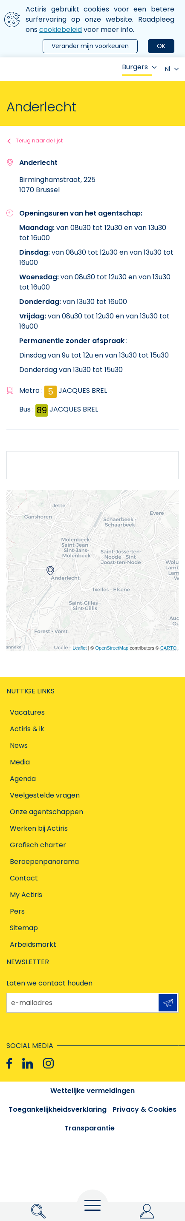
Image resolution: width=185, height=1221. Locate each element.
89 (42, 410)
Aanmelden (168, 1003)
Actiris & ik (27, 729)
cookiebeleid (60, 29)
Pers (17, 911)
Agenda (23, 779)
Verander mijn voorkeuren (90, 46)
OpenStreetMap (111, 647)
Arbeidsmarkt (33, 944)
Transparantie (89, 1128)
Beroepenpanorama (44, 861)
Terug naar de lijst (39, 140)
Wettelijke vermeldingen (92, 1091)
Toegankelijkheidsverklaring (58, 1109)
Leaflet (79, 647)
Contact (24, 878)
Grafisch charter (38, 845)
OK (161, 46)
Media (20, 762)
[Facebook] (9, 1063)
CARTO (168, 647)
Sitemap (24, 928)
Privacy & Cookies (144, 1109)
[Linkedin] (27, 1063)
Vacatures (27, 712)
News (19, 745)
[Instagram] (48, 1063)
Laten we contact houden (49, 983)
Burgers (139, 67)
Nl (172, 69)
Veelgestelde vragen (45, 795)
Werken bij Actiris (39, 828)
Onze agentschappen (46, 812)
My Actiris (26, 895)
